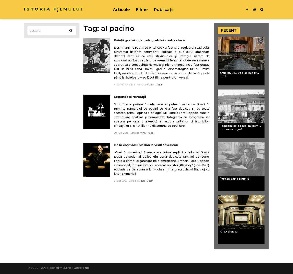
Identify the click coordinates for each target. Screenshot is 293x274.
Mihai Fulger (147, 132)
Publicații (163, 9)
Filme (142, 9)
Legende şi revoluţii (130, 97)
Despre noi (82, 268)
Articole (121, 9)
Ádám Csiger (154, 84)
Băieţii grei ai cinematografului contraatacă (149, 40)
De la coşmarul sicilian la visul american (146, 145)
